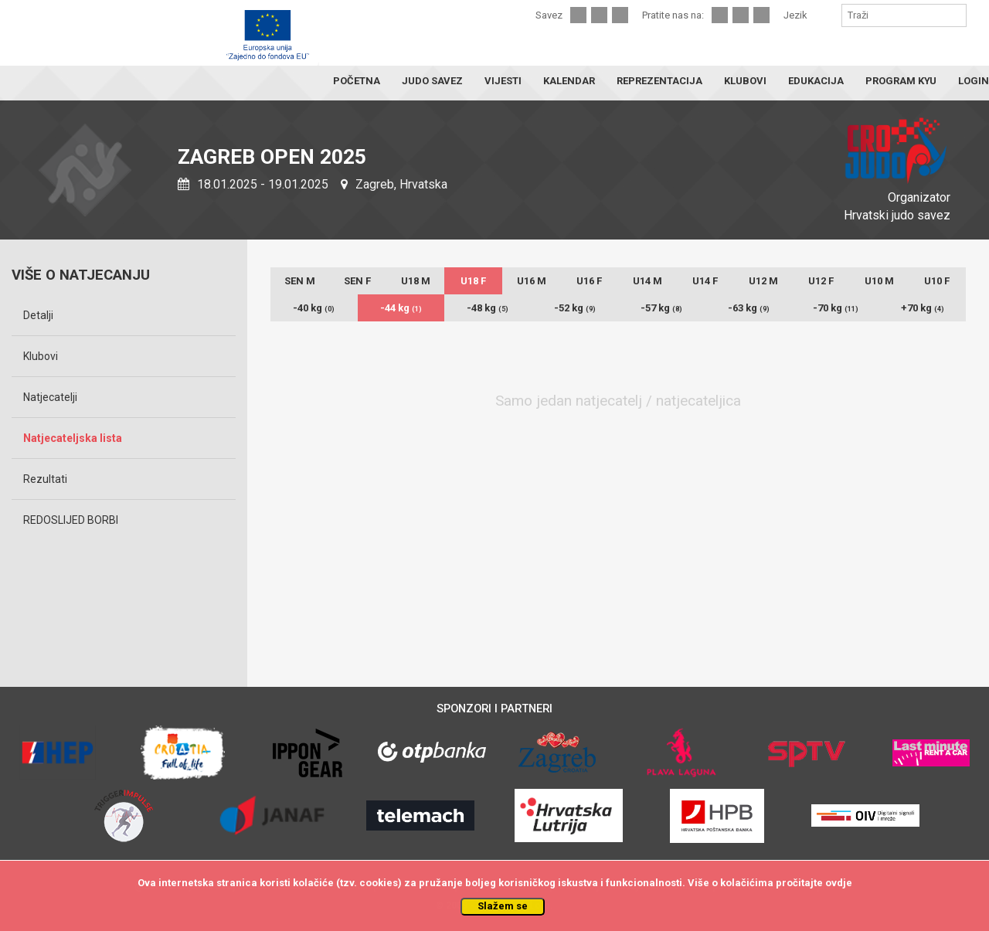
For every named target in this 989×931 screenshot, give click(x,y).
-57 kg (661, 308)
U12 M (763, 281)
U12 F (821, 281)
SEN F (357, 281)
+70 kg (922, 308)
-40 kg (314, 308)
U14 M (647, 281)
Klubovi (40, 356)
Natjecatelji (50, 397)
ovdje (838, 883)
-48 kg (487, 308)
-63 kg (749, 308)
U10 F (937, 281)
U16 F (589, 281)
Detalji (38, 315)
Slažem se (503, 906)
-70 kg (835, 308)
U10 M (879, 281)
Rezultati (45, 479)
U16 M (531, 281)
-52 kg (575, 308)
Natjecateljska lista (72, 438)
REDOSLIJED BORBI (70, 520)
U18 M (415, 281)
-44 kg (401, 308)
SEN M (299, 281)
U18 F (473, 281)
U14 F (705, 281)
